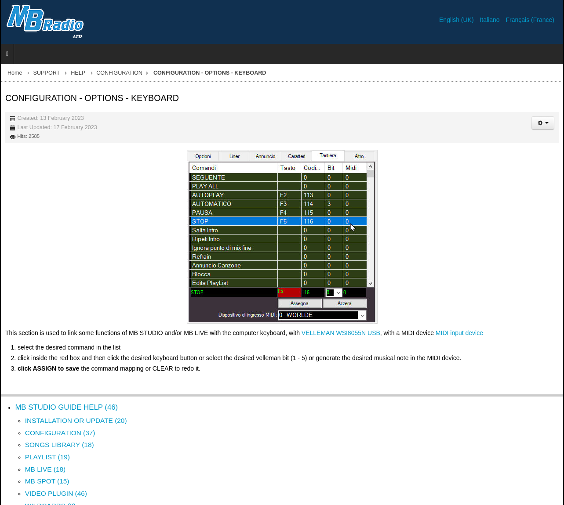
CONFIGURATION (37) (60, 432)
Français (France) (530, 19)
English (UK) (457, 19)
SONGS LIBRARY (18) (59, 444)
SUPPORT (46, 73)
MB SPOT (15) (47, 481)
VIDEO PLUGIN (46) (56, 493)
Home (14, 73)
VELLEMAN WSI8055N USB (341, 332)
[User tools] (542, 123)
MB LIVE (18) (45, 469)
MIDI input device (459, 332)
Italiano (490, 19)
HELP (78, 73)
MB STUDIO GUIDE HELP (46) (66, 407)
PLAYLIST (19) (47, 457)
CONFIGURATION (119, 73)
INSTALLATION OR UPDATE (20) (76, 420)
